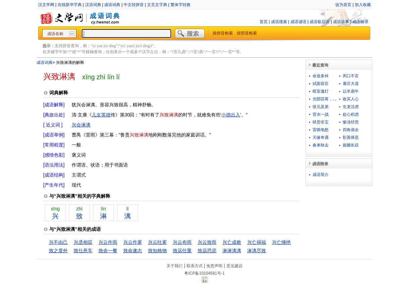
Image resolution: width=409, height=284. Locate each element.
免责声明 (214, 266)
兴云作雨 (107, 242)
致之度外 (58, 250)
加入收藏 (363, 4)
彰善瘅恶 (351, 137)
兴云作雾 (132, 242)
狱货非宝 (321, 122)
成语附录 (360, 21)
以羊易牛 (351, 91)
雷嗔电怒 (321, 129)
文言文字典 (157, 4)
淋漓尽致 (256, 250)
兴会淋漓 (81, 124)
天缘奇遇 (321, 137)
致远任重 (182, 250)
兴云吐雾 (157, 242)
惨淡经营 (351, 122)
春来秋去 (321, 145)
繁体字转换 (181, 4)
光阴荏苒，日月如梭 (331, 99)
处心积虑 (351, 114)
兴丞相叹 (83, 242)
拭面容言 (321, 83)
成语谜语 (298, 21)
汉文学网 (46, 4)
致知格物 (157, 250)
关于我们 (174, 266)
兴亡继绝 (281, 242)
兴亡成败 (231, 242)
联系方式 (195, 266)
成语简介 (321, 174)
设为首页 (343, 4)
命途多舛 (321, 76)
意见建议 (234, 266)
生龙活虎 (351, 106)
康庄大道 (351, 83)
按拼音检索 (223, 33)
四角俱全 (351, 129)
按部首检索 (247, 33)
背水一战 (321, 114)
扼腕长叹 (351, 145)
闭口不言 (351, 76)
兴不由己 (58, 242)
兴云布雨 (182, 242)
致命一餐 (107, 250)
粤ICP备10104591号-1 (204, 273)
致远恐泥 (207, 250)
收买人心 (351, 99)
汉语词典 (93, 4)
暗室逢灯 (321, 91)
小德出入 (230, 114)
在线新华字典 (70, 4)
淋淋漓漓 (231, 250)
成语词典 (112, 4)
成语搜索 (279, 21)
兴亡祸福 (256, 242)
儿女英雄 (101, 114)
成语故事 (341, 21)
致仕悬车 (83, 250)
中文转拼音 (134, 4)
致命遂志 (132, 250)
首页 (264, 21)
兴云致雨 (207, 242)
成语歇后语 (320, 21)
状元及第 (321, 106)
